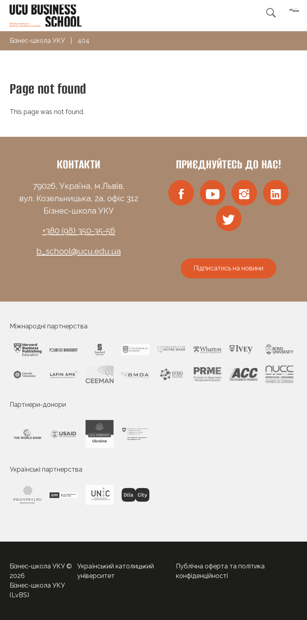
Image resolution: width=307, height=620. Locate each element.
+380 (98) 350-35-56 (78, 231)
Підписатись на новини (228, 268)
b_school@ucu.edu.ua (78, 251)
